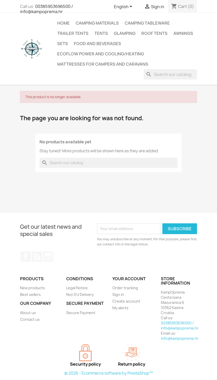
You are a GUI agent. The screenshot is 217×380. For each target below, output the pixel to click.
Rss (37, 257)
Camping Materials (97, 23)
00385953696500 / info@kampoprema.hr (46, 9)
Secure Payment (80, 312)
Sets (62, 43)
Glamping (124, 33)
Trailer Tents (72, 33)
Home (63, 23)
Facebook (26, 257)
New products (32, 287)
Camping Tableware (147, 23)
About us (28, 312)
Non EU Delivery (80, 294)
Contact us (30, 319)
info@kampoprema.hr (180, 338)
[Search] (170, 74)
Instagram (48, 257)
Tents (101, 33)
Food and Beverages (97, 43)
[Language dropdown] (124, 7)
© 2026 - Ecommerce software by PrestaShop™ (108, 373)
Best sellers (30, 294)
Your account (129, 279)
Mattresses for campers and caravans (102, 64)
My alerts (120, 307)
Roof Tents (154, 33)
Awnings (183, 33)
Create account (126, 301)
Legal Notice (77, 287)
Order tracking (125, 287)
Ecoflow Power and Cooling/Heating (100, 54)
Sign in (118, 294)
